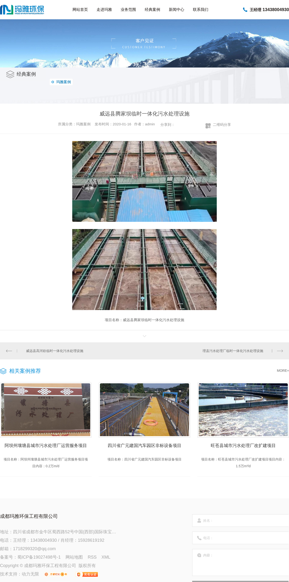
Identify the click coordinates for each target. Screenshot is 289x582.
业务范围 (128, 9)
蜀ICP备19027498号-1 (39, 557)
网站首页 (80, 9)
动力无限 (30, 574)
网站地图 (74, 557)
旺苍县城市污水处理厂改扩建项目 (243, 445)
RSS (92, 557)
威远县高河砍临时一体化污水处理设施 (54, 351)
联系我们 (200, 9)
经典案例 (152, 9)
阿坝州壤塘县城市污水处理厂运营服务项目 (46, 445)
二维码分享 (222, 124)
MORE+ (283, 370)
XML (105, 557)
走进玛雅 (104, 9)
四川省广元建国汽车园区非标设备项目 (144, 445)
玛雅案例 (61, 82)
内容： (240, 562)
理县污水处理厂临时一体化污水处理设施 (233, 351)
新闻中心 (176, 9)
